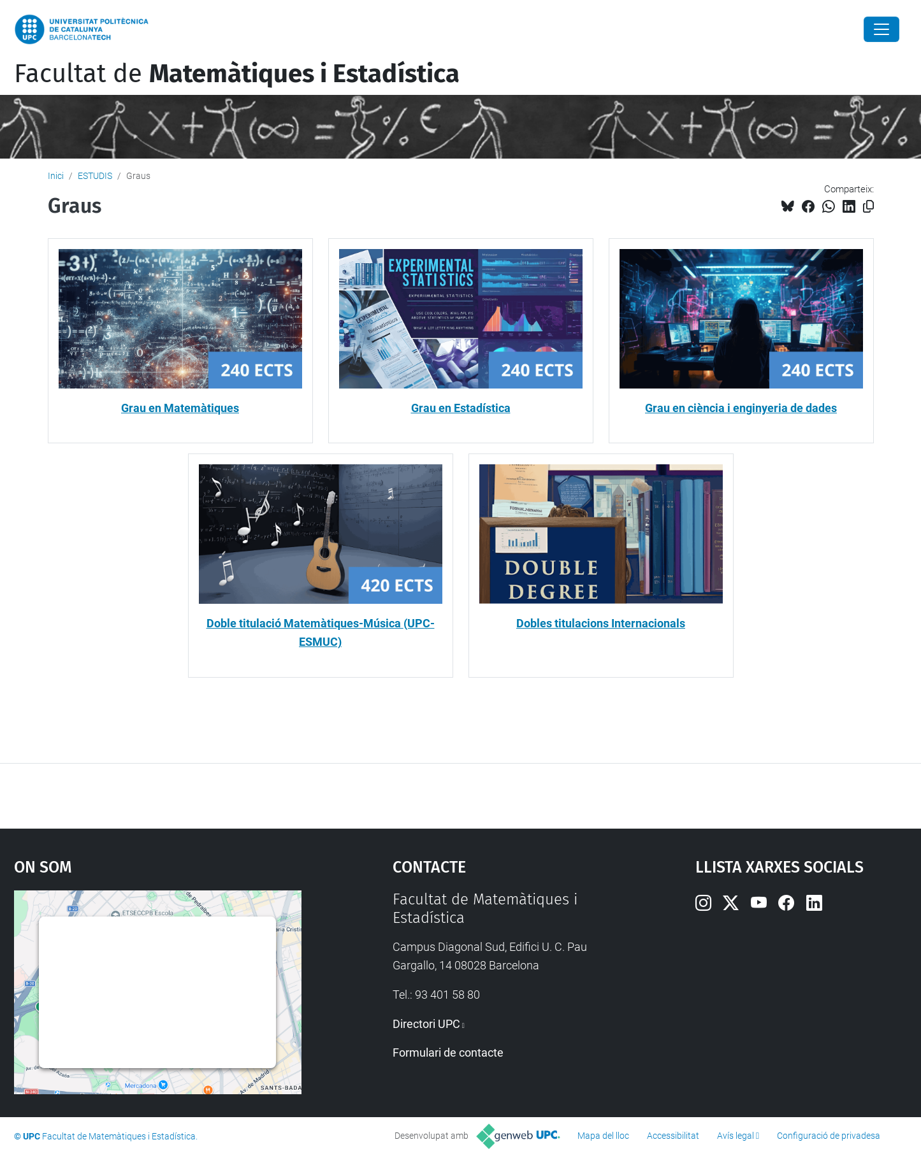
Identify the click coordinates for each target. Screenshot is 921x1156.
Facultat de (237, 74)
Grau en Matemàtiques (180, 408)
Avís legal (735, 1136)
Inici (56, 176)
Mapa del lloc (603, 1136)
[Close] (881, 29)
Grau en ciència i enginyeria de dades (741, 408)
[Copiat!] (868, 206)
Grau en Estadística (461, 408)
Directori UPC (426, 1024)
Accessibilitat (673, 1136)
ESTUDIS (95, 176)
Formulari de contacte (448, 1052)
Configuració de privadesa (828, 1136)
